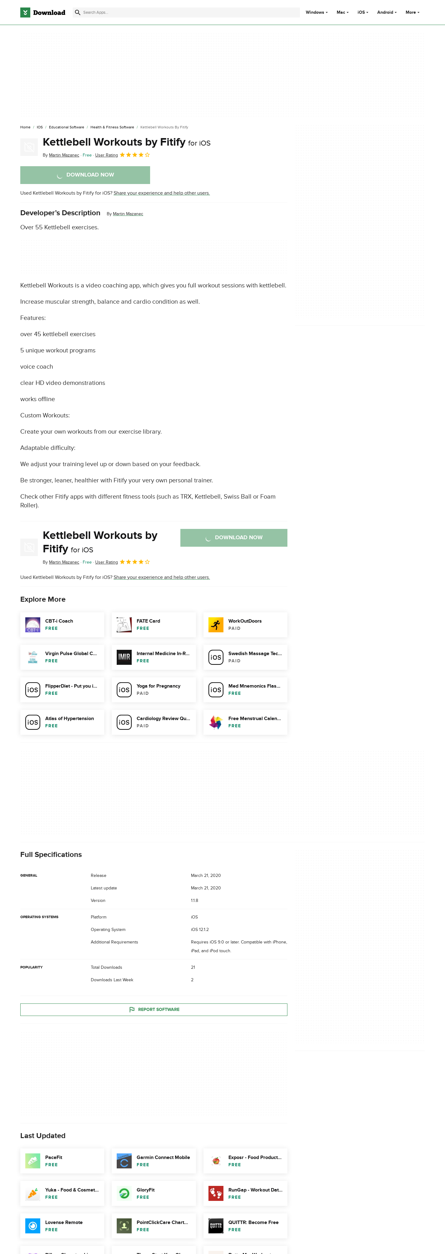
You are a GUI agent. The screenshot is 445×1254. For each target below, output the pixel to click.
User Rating (122, 155)
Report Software (153, 1009)
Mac (341, 12)
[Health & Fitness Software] (112, 127)
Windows (315, 12)
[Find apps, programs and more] (186, 12)
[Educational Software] (66, 127)
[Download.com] (42, 12)
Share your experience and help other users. (162, 193)
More (413, 12)
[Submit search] (78, 12)
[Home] (25, 127)
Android (385, 12)
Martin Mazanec (128, 213)
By (61, 155)
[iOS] (40, 127)
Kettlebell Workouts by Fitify (127, 142)
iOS (361, 12)
